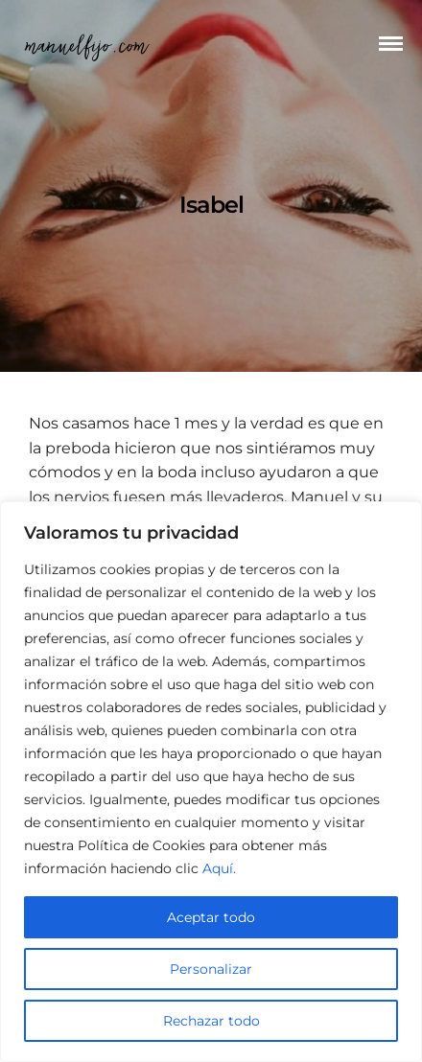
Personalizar (211, 969)
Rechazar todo (211, 1020)
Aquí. (219, 868)
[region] (211, 781)
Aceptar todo (211, 917)
